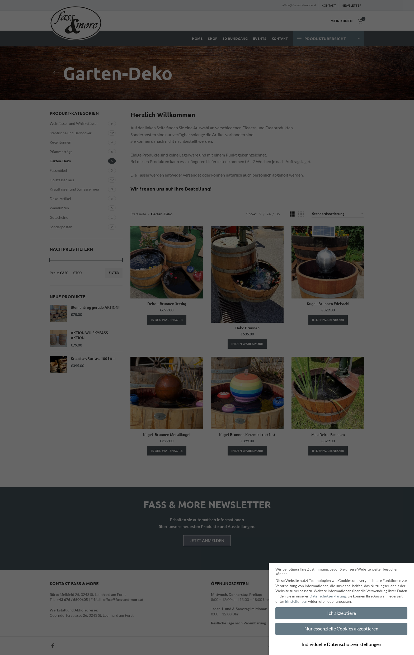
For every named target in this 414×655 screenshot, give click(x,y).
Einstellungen (296, 601)
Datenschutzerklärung (327, 596)
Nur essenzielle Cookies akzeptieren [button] (341, 629)
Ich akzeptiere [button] (341, 613)
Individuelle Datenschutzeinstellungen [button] (341, 644)
